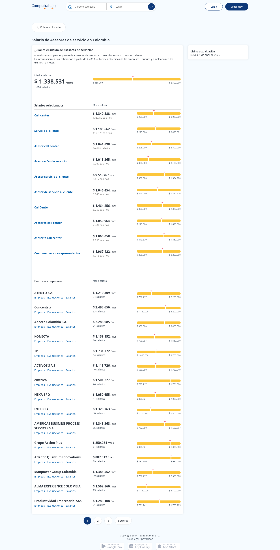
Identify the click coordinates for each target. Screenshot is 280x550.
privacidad (147, 539)
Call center (41, 115)
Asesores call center (48, 223)
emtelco (40, 380)
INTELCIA (41, 409)
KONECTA (41, 336)
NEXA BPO (42, 394)
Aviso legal (133, 539)
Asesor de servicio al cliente (53, 192)
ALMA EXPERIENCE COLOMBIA (57, 486)
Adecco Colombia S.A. (50, 322)
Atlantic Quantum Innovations (57, 457)
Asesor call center (46, 146)
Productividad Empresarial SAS (57, 501)
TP (36, 351)
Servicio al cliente (46, 131)
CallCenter (41, 207)
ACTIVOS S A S (44, 365)
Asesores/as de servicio (50, 161)
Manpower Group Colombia (55, 472)
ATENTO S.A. (43, 293)
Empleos (39, 297)
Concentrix (42, 307)
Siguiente (123, 520)
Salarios (71, 297)
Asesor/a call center (48, 238)
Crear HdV (237, 6)
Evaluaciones (55, 297)
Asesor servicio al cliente (51, 177)
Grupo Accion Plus (48, 442)
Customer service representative (57, 253)
